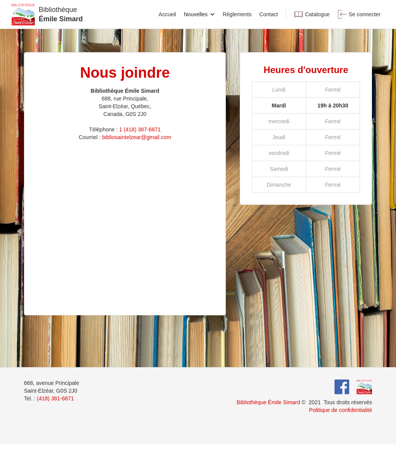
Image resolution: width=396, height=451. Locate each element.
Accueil (167, 14)
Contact (268, 14)
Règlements (237, 14)
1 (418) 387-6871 (139, 129)
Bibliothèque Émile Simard (268, 402)
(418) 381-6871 (55, 398)
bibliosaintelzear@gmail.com (136, 137)
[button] (199, 14)
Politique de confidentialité (340, 410)
